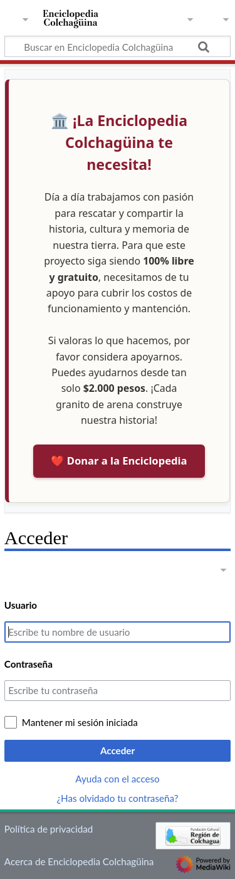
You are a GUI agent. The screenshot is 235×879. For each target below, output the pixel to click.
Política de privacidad (48, 828)
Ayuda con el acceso (117, 778)
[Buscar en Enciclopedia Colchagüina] (117, 46)
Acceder (117, 750)
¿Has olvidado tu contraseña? (118, 798)
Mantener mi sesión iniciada (80, 722)
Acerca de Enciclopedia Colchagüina (79, 861)
